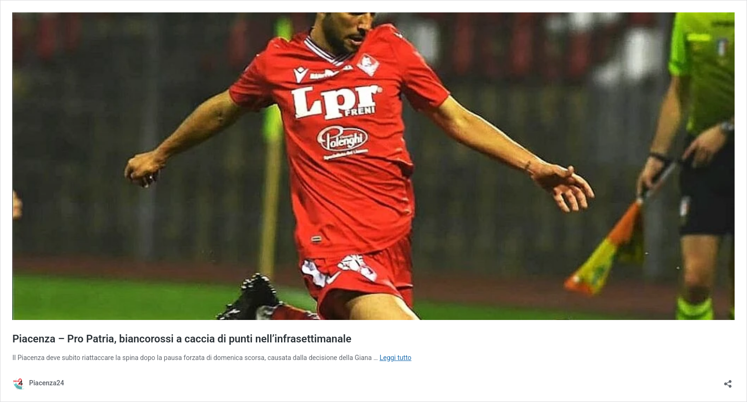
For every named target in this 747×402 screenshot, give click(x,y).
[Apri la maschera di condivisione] (728, 380)
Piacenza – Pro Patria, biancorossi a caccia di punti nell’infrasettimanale (182, 339)
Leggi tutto (396, 357)
